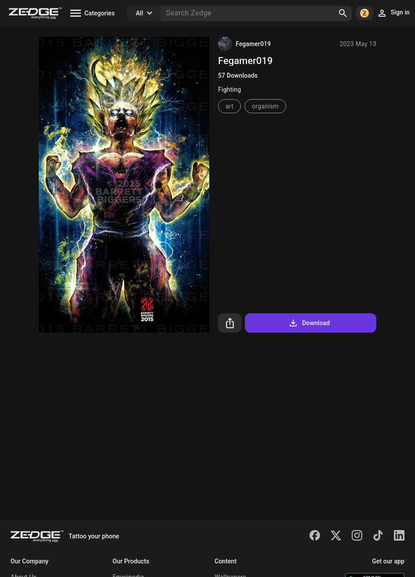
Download (309, 323)
